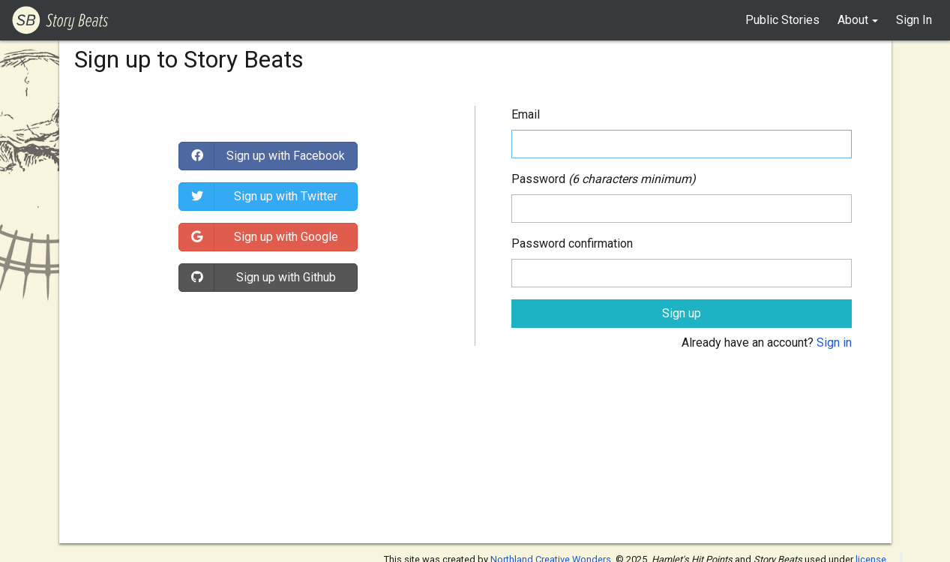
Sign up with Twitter (285, 196)
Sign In (914, 20)
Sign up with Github (286, 277)
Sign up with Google (286, 237)
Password (538, 179)
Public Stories (782, 20)
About (853, 20)
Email (525, 114)
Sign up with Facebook (285, 156)
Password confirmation (572, 243)
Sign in (834, 342)
